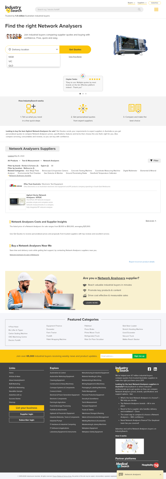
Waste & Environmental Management (95, 417)
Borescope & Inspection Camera (55, 171)
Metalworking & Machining (91, 380)
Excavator (50, 329)
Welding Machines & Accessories (94, 421)
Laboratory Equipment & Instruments (63, 432)
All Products (13, 161)
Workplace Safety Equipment (92, 432)
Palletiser (88, 326)
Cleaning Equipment (57, 380)
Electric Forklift (14, 340)
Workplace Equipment (90, 428)
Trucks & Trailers (88, 410)
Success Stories (14, 399)
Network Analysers (51, 161)
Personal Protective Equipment (93, 395)
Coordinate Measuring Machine (107, 171)
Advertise (154, 3)
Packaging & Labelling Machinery (94, 388)
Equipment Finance (54, 326)
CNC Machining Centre (18, 337)
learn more (92, 303)
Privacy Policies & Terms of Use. (62, 476)
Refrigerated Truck (92, 336)
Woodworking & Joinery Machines (94, 424)
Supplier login (26, 414)
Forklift (49, 336)
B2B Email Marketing (16, 388)
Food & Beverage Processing (60, 406)
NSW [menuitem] (11, 56)
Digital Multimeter (130, 171)
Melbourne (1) (29, 168)
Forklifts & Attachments (58, 410)
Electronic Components (58, 399)
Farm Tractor (52, 333)
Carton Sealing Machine (18, 333)
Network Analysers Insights (20, 176)
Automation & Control (58, 373)
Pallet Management (89, 391)
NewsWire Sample (15, 391)
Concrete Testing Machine (81, 171)
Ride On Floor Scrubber (94, 339)
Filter (154, 160)
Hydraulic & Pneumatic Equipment (62, 413)
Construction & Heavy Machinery (61, 384)
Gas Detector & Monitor (53, 173)
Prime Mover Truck (92, 333)
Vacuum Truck (128, 336)
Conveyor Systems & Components (62, 388)
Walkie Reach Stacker (131, 339)
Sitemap (12, 402)
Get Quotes (75, 49)
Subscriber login (26, 420)
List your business (26, 407)
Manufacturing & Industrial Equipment (95, 373)
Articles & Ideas (14, 376)
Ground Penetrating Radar (76, 173)
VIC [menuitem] (10, 61)
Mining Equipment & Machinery (93, 384)
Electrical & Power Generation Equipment (64, 395)
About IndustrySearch (17, 380)
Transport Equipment (89, 406)
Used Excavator (129, 333)
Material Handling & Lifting (91, 376)
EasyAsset (155, 420)
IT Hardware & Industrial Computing (63, 424)
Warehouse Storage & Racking (93, 413)
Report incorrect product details (142, 262)
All (52, 166)
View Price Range (75, 57)
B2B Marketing (14, 384)
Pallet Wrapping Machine (56, 339)
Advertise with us (15, 395)
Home (11, 373)
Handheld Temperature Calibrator (103, 173)
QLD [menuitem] (11, 65)
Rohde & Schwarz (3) (30, 166)
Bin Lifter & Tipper (16, 330)
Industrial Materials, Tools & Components (64, 417)
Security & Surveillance (90, 399)
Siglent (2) (45, 166)
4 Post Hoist (13, 327)
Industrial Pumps (56, 421)
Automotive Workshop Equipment (62, 376)
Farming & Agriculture (58, 402)
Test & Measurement (30, 161)
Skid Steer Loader (130, 326)
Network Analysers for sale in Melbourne (24, 255)
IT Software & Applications (59, 428)
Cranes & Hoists (55, 391)
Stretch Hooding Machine (133, 329)
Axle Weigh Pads (32, 171)
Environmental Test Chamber (29, 173)
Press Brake (89, 329)
